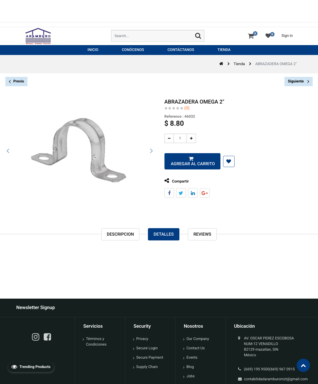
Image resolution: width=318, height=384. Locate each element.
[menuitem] (93, 50)
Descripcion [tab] (120, 234)
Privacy (142, 339)
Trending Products (30, 367)
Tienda (239, 64)
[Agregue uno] (190, 138)
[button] (228, 161)
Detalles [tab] (164, 234)
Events (191, 357)
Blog (190, 367)
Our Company (197, 339)
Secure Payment (149, 357)
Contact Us (195, 348)
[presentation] (8, 151)
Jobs (190, 376)
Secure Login (147, 348)
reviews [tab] (202, 234)
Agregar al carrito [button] (191, 163)
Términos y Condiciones (96, 342)
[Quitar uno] (168, 138)
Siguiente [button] (298, 81)
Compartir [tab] (175, 181)
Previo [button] (16, 81)
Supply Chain (147, 367)
